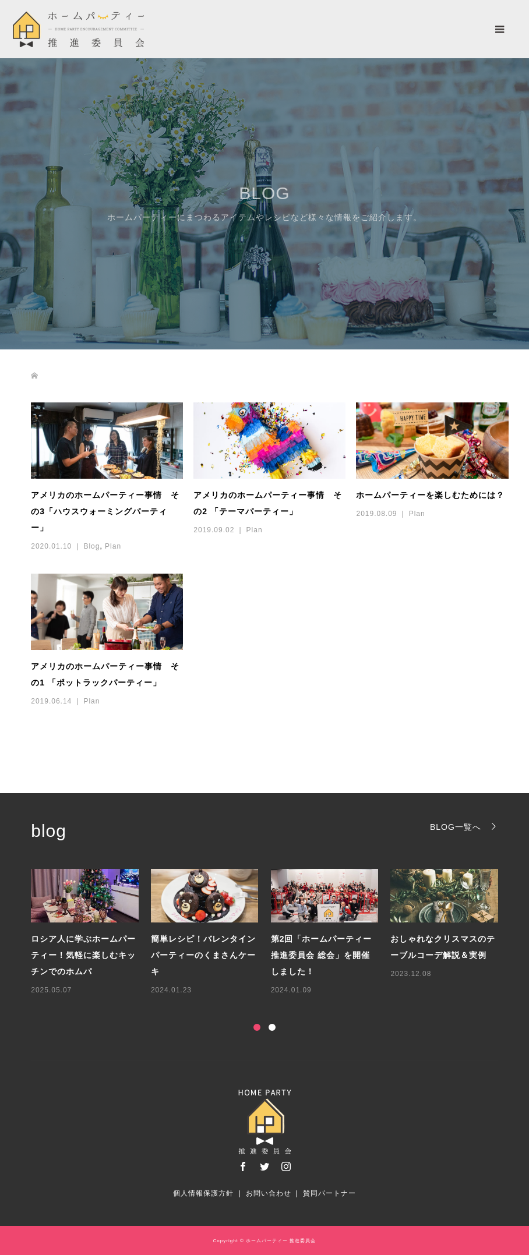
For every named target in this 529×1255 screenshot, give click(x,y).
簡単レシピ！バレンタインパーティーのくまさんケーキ (203, 955)
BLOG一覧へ (455, 826)
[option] (270, 933)
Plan (113, 546)
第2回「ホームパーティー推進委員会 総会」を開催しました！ (321, 955)
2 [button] (272, 1027)
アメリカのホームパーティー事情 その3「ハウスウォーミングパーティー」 (105, 511)
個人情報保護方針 (203, 1193)
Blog (91, 546)
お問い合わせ (268, 1193)
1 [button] (256, 1027)
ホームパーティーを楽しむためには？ (430, 495)
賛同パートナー (329, 1193)
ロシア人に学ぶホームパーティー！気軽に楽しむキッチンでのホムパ (83, 955)
